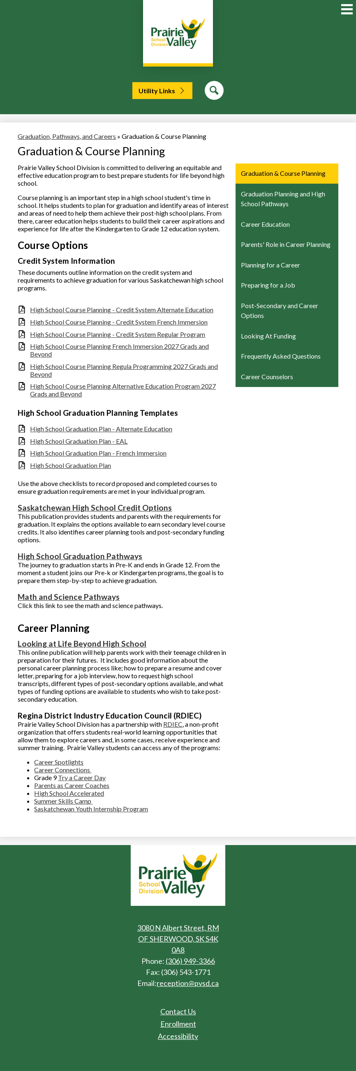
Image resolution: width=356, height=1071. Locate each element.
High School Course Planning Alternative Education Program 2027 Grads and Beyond (123, 390)
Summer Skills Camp (63, 801)
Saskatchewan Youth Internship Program (91, 809)
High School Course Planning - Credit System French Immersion (119, 322)
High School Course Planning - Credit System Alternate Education (121, 309)
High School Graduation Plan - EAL (78, 441)
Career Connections (62, 770)
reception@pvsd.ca (188, 983)
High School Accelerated (69, 793)
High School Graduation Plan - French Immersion (98, 453)
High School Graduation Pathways (80, 556)
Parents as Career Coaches (71, 785)
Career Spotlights (58, 762)
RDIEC (173, 724)
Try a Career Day (82, 777)
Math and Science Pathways (69, 596)
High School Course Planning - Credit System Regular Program (117, 334)
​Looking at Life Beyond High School (82, 643)
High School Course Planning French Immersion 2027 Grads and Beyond (119, 350)
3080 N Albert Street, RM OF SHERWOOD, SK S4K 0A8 (178, 938)
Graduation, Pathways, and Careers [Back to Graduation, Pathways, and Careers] (67, 136)
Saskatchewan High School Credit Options (95, 507)
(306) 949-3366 (190, 960)
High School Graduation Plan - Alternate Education (101, 429)
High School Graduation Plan (70, 465)
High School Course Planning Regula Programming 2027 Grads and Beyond (124, 370)
